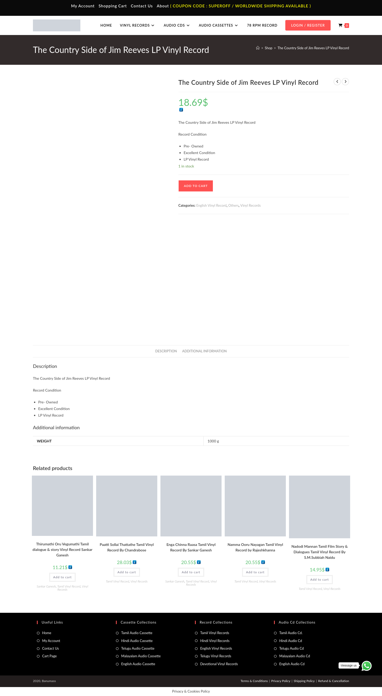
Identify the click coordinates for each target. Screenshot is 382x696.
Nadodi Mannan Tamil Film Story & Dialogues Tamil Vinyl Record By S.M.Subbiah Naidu (319, 552)
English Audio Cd (292, 664)
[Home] (257, 48)
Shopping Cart (113, 5)
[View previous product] (337, 81)
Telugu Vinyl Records (215, 656)
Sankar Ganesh (46, 586)
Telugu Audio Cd (291, 648)
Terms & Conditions (254, 681)
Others (233, 205)
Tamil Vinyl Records (214, 633)
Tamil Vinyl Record (68, 586)
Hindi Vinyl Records (214, 641)
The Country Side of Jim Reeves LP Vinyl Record (313, 48)
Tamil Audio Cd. (290, 633)
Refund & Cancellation (333, 681)
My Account (83, 5)
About (163, 5)
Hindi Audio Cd (290, 641)
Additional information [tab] (204, 351)
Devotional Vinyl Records (219, 664)
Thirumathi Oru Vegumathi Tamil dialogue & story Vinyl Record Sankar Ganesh (62, 549)
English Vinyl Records (216, 648)
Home (46, 633)
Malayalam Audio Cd (294, 656)
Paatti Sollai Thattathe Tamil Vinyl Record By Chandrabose (127, 547)
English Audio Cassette (138, 664)
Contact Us (142, 5)
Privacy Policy (280, 681)
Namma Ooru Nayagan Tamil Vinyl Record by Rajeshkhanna (255, 547)
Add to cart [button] (62, 577)
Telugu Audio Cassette (137, 648)
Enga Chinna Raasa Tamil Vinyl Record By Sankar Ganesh (191, 547)
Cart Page (49, 656)
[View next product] (345, 81)
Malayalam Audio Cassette (141, 656)
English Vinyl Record (211, 205)
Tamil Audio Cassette (136, 633)
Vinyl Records (250, 205)
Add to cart (196, 186)
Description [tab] (166, 351)
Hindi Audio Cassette (137, 641)
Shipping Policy (304, 681)
